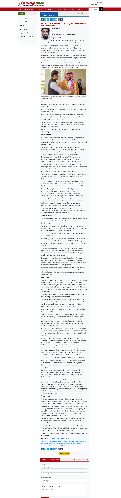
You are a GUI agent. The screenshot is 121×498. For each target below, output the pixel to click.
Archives (40, 9)
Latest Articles (24, 22)
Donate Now (64, 453)
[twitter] (48, 19)
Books (59, 9)
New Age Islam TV (50, 9)
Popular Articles (24, 33)
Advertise (71, 9)
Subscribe (79, 9)
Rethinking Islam (24, 18)
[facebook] (42, 19)
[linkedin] (51, 19)
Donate (65, 9)
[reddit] (56, 19)
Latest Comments (25, 29)
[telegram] (53, 19)
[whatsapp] (45, 19)
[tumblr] (61, 19)
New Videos (23, 25)
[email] (59, 19)
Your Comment (46, 478)
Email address (45, 471)
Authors (26, 9)
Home (20, 9)
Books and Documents (26, 36)
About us (33, 9)
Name (43, 464)
